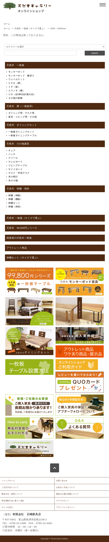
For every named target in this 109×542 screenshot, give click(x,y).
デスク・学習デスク (19, 173)
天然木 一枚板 (15, 65)
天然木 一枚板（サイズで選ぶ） (30, 28)
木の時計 (13, 176)
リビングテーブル (17, 165)
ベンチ (11, 154)
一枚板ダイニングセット (21, 131)
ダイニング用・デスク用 (21, 113)
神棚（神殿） (15, 195)
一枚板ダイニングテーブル (22, 135)
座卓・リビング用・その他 (22, 116)
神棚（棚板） (15, 199)
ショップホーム (8, 481)
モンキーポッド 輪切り (21, 75)
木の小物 (13, 180)
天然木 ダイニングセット (22, 125)
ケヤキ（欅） (15, 83)
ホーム (7, 24)
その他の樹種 (15, 98)
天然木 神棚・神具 (18, 188)
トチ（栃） (14, 86)
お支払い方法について (65, 487)
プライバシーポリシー (65, 507)
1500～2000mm (58, 28)
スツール (13, 158)
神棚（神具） (15, 206)
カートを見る (7, 507)
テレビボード (15, 161)
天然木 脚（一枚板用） (20, 106)
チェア (11, 150)
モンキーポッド (16, 71)
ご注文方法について (10, 487)
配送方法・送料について (12, 494)
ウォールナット (16, 79)
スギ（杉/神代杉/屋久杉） (22, 94)
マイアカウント (62, 501)
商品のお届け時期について (67, 494)
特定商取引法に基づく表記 (13, 501)
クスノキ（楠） (16, 90)
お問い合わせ (62, 481)
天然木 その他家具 (18, 143)
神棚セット (14, 203)
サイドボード (15, 169)
